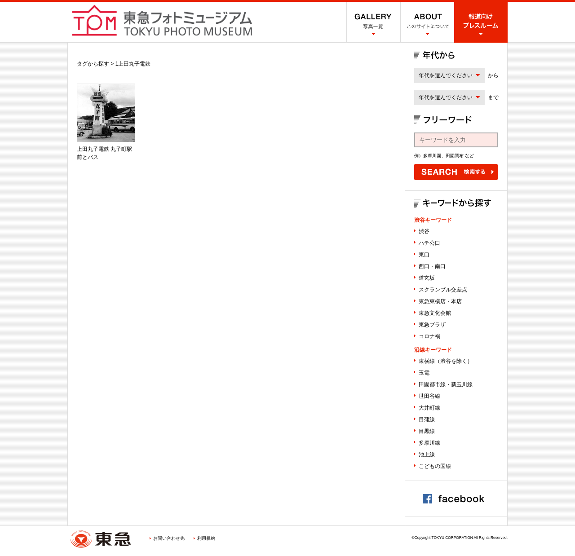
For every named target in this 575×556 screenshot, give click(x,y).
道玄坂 (427, 278)
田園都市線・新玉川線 (446, 384)
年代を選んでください (446, 75)
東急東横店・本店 (440, 301)
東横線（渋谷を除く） (446, 361)
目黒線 (427, 431)
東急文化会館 (435, 313)
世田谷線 (429, 396)
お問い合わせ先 (169, 538)
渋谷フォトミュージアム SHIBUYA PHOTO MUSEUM (162, 20)
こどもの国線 (435, 466)
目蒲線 (427, 419)
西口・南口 (432, 266)
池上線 (427, 454)
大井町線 (429, 408)
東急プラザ (432, 325)
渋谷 (424, 231)
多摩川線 (429, 443)
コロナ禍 (429, 336)
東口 (424, 255)
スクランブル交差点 (443, 290)
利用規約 (206, 538)
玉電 (424, 373)
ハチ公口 (429, 243)
